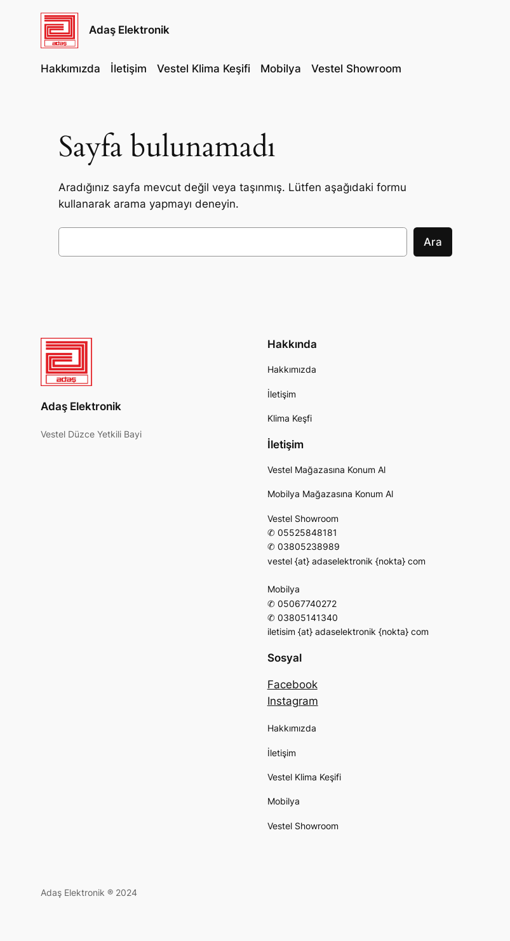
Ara (433, 242)
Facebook (292, 684)
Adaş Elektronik (129, 29)
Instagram (292, 701)
